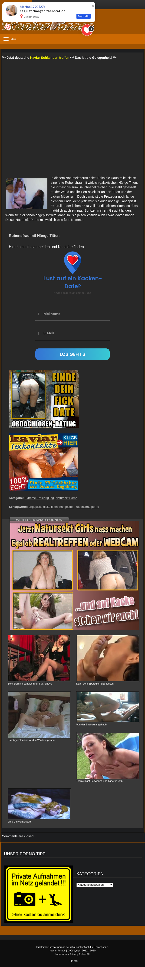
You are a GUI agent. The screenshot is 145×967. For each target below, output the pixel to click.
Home (74, 961)
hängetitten (66, 506)
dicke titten (50, 506)
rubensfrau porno (87, 506)
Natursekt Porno (66, 498)
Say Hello (83, 16)
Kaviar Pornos (57, 950)
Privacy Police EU (80, 954)
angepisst (35, 506)
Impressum (61, 954)
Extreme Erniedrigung (39, 498)
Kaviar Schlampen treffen (49, 57)
